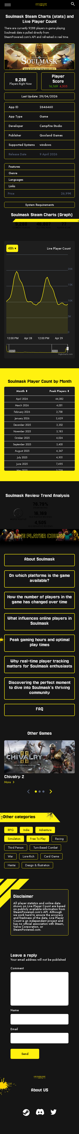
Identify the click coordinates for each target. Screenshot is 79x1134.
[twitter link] (53, 1112)
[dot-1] (40, 791)
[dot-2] (43, 791)
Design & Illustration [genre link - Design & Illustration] (37, 865)
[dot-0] (36, 791)
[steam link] (26, 1112)
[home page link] (41, 5)
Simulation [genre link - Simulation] (14, 839)
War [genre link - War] (10, 856)
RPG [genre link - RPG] (11, 830)
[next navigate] (51, 791)
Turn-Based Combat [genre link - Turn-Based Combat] (45, 847)
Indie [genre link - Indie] (26, 830)
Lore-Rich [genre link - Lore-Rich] (28, 856)
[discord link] (40, 1112)
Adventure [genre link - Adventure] (45, 830)
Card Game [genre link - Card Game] (51, 856)
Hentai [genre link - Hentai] (12, 865)
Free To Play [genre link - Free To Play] (38, 839)
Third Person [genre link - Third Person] (16, 847)
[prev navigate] (28, 791)
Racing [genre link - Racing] (59, 839)
